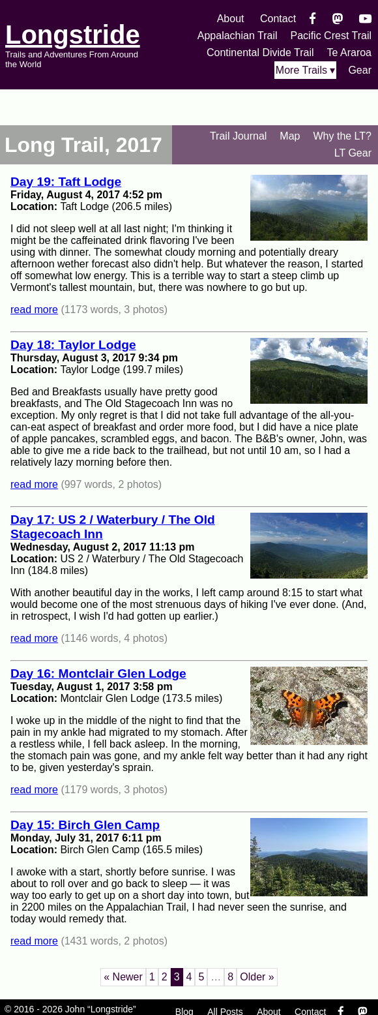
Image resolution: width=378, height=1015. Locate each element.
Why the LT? (342, 136)
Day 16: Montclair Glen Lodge (98, 673)
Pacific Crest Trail (331, 35)
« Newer (123, 976)
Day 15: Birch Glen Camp (85, 825)
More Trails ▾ (306, 70)
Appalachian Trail (237, 35)
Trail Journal (238, 136)
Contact (278, 18)
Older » (257, 976)
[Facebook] (312, 18)
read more (34, 309)
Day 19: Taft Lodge (65, 182)
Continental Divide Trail (260, 52)
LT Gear (352, 153)
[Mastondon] (338, 18)
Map (290, 136)
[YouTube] (365, 18)
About (230, 18)
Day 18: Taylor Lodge (73, 345)
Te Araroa (349, 52)
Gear (359, 70)
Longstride (72, 34)
